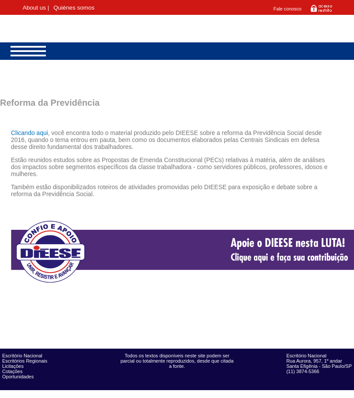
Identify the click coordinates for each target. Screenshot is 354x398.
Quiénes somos (73, 7)
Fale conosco (288, 8)
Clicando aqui (29, 132)
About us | (36, 7)
